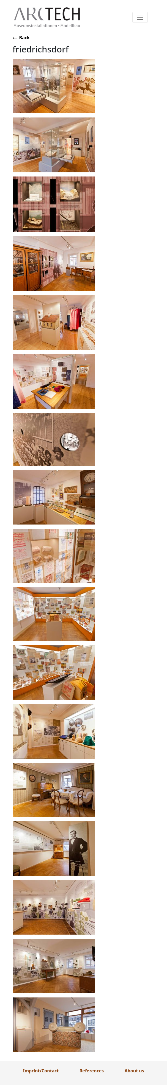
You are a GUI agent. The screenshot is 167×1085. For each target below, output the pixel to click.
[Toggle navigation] (140, 17)
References (92, 1071)
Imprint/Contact (41, 1071)
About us (134, 1071)
